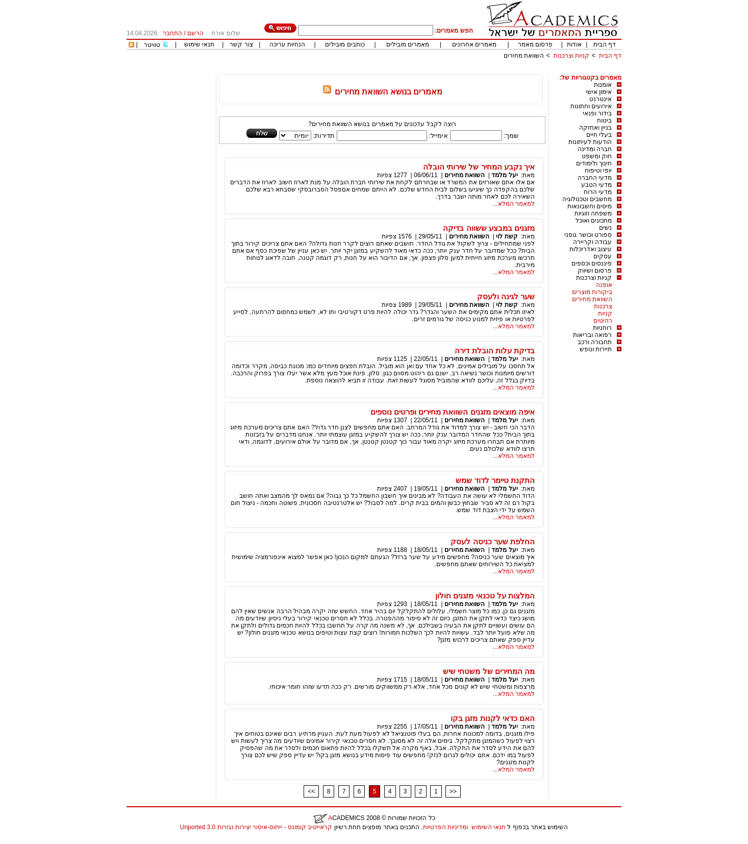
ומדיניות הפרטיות (445, 827)
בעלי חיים (599, 134)
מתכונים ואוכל (594, 220)
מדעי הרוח (598, 192)
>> (453, 791)
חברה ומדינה (595, 149)
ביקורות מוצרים (592, 292)
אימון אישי (599, 91)
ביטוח (604, 120)
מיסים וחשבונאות (589, 206)
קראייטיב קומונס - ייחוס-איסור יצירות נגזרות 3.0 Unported (256, 827)
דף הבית (604, 44)
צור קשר (241, 44)
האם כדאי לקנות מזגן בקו (493, 718)
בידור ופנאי (597, 113)
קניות (605, 313)
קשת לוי (506, 236)
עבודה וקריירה (592, 242)
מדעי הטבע (596, 184)
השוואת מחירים (524, 55)
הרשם (195, 33)
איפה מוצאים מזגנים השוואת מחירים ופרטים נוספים (452, 411)
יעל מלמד (504, 175)
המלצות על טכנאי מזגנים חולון (485, 595)
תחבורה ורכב (595, 342)
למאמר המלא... (514, 203)
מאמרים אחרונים (474, 44)
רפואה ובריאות (592, 335)
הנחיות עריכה (287, 44)
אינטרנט (600, 99)
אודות (574, 44)
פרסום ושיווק (595, 270)
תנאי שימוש (199, 44)
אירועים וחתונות (591, 106)
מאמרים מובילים (407, 44)
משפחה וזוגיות (593, 213)
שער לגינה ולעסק (506, 296)
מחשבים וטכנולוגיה (587, 199)
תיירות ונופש (596, 349)
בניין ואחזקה (595, 127)
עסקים (602, 256)
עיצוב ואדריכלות (590, 249)
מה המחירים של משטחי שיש (489, 671)
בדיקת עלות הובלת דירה (495, 350)
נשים (605, 227)
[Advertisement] (435, 70)
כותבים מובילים (344, 44)
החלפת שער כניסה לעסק (493, 541)
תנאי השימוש (488, 827)
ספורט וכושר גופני (588, 234)
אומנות (603, 84)
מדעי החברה (595, 177)
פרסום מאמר (535, 44)
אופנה (604, 284)
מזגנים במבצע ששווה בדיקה (489, 228)
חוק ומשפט (597, 156)
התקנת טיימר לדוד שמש (495, 480)
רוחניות (602, 327)
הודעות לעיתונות (590, 142)
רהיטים (602, 320)
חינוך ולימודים (594, 163)
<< (311, 791)
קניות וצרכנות (571, 55)
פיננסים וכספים (591, 263)
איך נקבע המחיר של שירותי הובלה (479, 166)
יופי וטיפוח (598, 170)
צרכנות (603, 306)
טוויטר (152, 45)
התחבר (172, 33)
